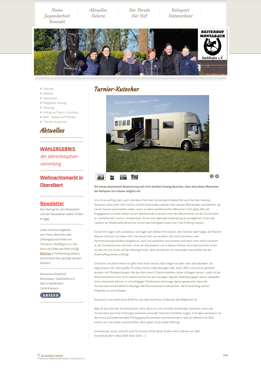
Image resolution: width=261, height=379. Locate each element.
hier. (46, 218)
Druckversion (45, 355)
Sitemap (59, 355)
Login (225, 354)
